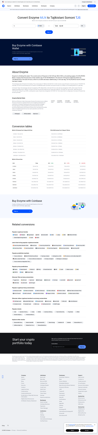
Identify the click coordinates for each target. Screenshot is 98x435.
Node (60, 401)
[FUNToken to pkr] (17, 301)
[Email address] (64, 346)
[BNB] (64, 235)
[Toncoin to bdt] (39, 301)
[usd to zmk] (24, 283)
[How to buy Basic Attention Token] (20, 245)
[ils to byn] (55, 280)
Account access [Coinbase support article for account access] (82, 389)
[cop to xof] (77, 280)
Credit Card (43, 387)
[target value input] (68, 26)
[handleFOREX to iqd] (28, 301)
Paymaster (62, 393)
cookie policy (72, 424)
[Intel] (14, 312)
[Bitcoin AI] (31, 269)
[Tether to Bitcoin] (51, 291)
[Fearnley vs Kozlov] (44, 256)
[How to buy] (33, 245)
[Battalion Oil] (60, 322)
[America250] (44, 235)
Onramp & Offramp (64, 387)
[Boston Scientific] (29, 322)
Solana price (81, 402)
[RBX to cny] (36, 304)
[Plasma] (15, 269)
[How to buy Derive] (57, 245)
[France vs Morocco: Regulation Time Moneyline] (22, 262)
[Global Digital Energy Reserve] (20, 238)
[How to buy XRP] (75, 248)
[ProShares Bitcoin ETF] (29, 315)
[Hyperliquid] (30, 235)
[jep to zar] (31, 280)
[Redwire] (68, 322)
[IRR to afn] (63, 301)
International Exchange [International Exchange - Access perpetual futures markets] (46, 419)
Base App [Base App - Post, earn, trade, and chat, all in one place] (42, 379)
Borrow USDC (43, 381)
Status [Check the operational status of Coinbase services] (80, 393)
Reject (72, 430)
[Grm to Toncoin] (16, 293)
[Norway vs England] (48, 259)
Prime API (61, 413)
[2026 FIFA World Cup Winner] (31, 256)
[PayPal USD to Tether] (38, 293)
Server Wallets (63, 381)
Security (23, 385)
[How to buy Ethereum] (69, 245)
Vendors (23, 387)
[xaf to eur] (23, 280)
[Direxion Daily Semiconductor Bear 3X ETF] (17, 315)
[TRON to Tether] (61, 291)
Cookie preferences (26, 393)
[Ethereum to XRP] (17, 291)
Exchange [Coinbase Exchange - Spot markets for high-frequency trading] (42, 417)
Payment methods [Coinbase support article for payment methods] (82, 387)
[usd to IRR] (56, 301)
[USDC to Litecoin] (27, 293)
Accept (86, 430)
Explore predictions (45, 397)
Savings (42, 395)
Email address (55, 343)
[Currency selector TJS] (83, 26)
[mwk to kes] (16, 283)
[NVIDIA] (39, 312)
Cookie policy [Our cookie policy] (24, 391)
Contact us (81, 379)
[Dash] (21, 272)
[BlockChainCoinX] (47, 269)
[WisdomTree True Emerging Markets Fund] (29, 325)
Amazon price (81, 415)
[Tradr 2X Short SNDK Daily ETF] (59, 312)
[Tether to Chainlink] (28, 291)
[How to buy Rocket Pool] (44, 245)
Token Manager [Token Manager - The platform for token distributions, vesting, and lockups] (44, 408)
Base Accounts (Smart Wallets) (67, 385)
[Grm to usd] (48, 301)
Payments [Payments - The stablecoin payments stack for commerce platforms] (42, 406)
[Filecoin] (15, 235)
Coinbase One (43, 383)
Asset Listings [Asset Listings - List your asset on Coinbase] (43, 402)
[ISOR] (37, 235)
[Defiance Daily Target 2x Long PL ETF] (17, 325)
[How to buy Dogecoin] (52, 248)
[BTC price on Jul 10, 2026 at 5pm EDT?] (72, 256)
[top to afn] (70, 280)
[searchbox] (83, 26)
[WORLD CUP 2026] (72, 235)
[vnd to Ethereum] (73, 301)
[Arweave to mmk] (17, 304)
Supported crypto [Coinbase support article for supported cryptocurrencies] (82, 391)
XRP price (80, 404)
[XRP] (55, 269)
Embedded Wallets (64, 383)
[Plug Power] (70, 312)
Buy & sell (42, 377)
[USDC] (51, 235)
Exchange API (62, 409)
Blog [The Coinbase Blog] (22, 381)
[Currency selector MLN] (41, 26)
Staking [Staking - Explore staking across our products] (42, 415)
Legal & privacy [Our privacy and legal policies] (25, 389)
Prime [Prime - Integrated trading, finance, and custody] (41, 413)
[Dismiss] (95, 2)
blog (3, 425)
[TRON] (37, 238)
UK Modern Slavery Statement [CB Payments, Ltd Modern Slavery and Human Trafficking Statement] (28, 400)
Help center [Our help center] (81, 377)
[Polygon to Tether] (50, 293)
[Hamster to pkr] (27, 304)
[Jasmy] (58, 235)
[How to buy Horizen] (64, 248)
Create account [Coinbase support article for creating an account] (82, 381)
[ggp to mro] (16, 280)
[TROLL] (39, 269)
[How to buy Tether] (17, 248)
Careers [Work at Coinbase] (23, 379)
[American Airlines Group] (48, 312)
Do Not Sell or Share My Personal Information (29, 396)
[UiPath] (77, 312)
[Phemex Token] (29, 272)
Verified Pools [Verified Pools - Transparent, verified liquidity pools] (43, 421)
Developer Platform (64, 377)
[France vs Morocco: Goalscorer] (34, 259)
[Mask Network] (23, 269)
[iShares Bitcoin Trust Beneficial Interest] (77, 322)
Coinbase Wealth (44, 385)
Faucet (61, 407)
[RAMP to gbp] (56, 304)
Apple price (81, 411)
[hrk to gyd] (32, 283)
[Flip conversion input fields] (49, 26)
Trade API (61, 391)
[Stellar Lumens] (69, 269)
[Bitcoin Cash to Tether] (73, 293)
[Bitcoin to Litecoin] (61, 293)
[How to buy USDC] (80, 245)
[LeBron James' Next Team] (19, 259)
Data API (61, 397)
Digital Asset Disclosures (27, 398)
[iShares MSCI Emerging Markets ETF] (17, 322)
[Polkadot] (22, 235)
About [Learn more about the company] (22, 377)
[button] (17, 6)
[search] (75, 6)
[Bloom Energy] (51, 322)
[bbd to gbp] (39, 280)
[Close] (95, 425)
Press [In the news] (22, 383)
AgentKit (61, 403)
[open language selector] (78, 6)
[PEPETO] (15, 272)
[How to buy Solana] (40, 248)
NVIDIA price (81, 409)
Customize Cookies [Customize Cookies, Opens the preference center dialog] (89, 426)
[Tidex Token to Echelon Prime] (74, 291)
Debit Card (43, 389)
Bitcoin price (81, 398)
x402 (60, 389)
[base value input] (24, 26)
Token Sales (43, 393)
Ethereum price (82, 400)
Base (60, 379)
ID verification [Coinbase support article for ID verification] (81, 383)
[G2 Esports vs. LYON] (56, 256)
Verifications (62, 399)
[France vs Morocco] (17, 256)
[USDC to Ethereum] (40, 291)
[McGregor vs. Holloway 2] (61, 259)
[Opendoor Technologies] (23, 312)
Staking (61, 405)
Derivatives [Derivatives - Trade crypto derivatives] (43, 391)
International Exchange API (66, 411)
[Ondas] (32, 312)
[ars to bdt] (62, 280)
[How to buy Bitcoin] (28, 248)
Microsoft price (82, 413)
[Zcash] (31, 238)
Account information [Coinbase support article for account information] (83, 385)
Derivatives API (63, 415)
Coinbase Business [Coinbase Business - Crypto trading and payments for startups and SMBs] (45, 404)
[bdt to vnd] (47, 280)
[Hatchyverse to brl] (46, 304)
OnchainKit (62, 395)
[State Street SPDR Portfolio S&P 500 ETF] (40, 322)
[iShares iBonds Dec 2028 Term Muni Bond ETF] (41, 325)
